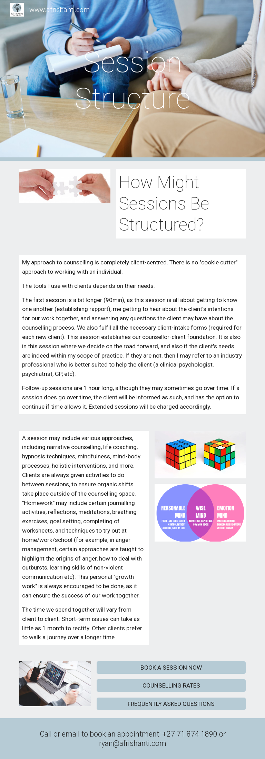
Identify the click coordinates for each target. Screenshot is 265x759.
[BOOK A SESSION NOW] (171, 668)
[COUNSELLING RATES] (171, 685)
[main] (132, 80)
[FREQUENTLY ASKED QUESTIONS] (171, 703)
